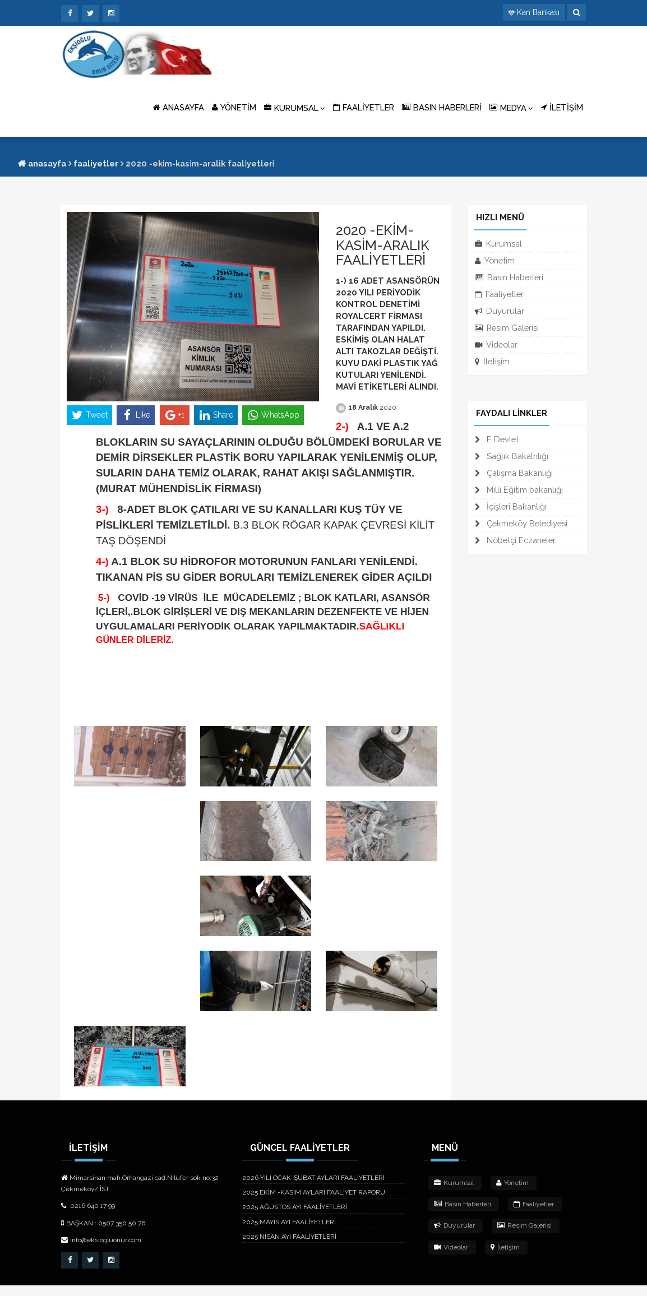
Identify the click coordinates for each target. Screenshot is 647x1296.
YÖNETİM (234, 107)
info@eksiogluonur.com (101, 1251)
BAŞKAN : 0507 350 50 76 (103, 1234)
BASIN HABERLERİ (442, 107)
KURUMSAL (294, 107)
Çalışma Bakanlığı (514, 473)
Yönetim (495, 260)
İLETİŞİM (562, 107)
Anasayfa (42, 163)
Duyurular (499, 311)
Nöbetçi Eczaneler (515, 540)
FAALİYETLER (363, 107)
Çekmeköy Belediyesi (521, 523)
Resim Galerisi (507, 327)
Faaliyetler (95, 163)
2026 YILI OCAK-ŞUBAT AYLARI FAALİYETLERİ (313, 1189)
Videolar (496, 344)
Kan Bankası (538, 12)
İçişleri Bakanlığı (511, 506)
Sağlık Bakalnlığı (511, 456)
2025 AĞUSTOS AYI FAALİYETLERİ (294, 1218)
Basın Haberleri (509, 277)
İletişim (492, 361)
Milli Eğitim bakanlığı (519, 489)
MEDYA (511, 107)
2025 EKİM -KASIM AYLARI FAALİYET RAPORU (313, 1203)
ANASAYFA (178, 107)
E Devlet (497, 439)
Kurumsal (498, 243)
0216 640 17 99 (88, 1217)
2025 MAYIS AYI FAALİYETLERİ (289, 1233)
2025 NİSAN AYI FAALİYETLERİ (289, 1247)
